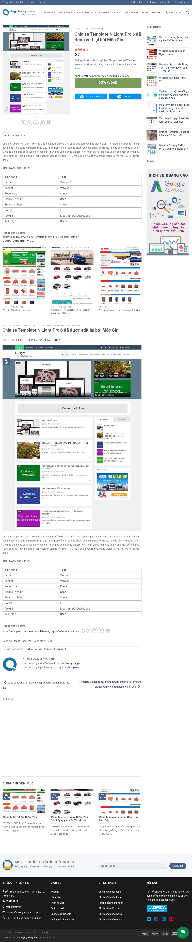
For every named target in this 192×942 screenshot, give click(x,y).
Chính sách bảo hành (110, 913)
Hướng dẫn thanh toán (111, 902)
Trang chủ (7, 2)
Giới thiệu (19, 2)
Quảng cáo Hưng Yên (50, 340)
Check (63, 193)
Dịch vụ (31, 2)
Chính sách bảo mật (110, 919)
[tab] (6, 136)
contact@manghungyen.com (67, 667)
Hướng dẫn (165, 2)
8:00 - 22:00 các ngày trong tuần (22, 918)
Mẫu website (132, 12)
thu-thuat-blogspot (34, 649)
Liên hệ (41, 2)
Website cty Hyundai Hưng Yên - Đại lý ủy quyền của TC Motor (70, 311)
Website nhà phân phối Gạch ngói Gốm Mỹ (119, 310)
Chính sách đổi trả (109, 908)
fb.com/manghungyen (69, 663)
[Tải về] (108, 83)
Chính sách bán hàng (110, 897)
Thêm (155, 12)
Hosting (55, 891)
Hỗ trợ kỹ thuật (181, 2)
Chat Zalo (128, 96)
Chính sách (151, 2)
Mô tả (6, 136)
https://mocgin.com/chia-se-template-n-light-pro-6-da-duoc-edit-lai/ (41, 236)
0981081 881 (11, 901)
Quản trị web (58, 908)
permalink (61, 649)
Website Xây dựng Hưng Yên (17, 310)
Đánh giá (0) (18, 136)
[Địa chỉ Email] (132, 866)
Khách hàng (136, 2)
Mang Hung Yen (22, 640)
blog (145, 12)
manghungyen (12, 906)
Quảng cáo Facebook (110, 12)
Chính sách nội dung (110, 891)
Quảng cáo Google (85, 12)
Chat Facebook (94, 96)
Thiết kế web (64, 12)
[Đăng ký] (177, 866)
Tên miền (56, 897)
